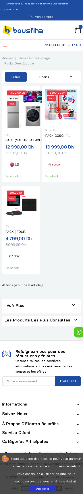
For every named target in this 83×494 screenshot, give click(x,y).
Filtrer (12, 77)
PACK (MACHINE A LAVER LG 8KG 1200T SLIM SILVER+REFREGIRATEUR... (25, 140)
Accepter (42, 489)
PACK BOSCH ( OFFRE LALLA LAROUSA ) (56, 136)
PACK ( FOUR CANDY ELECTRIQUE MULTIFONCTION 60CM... (21, 232)
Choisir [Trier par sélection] (56, 76)
